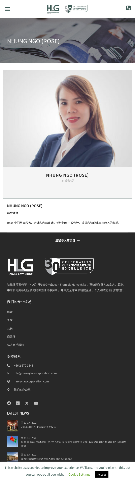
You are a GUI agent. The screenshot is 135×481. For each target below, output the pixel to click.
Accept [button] (102, 474)
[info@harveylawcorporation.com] (10, 373)
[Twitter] (27, 403)
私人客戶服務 (15, 345)
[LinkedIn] (18, 403)
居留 (10, 312)
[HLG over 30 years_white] (67, 266)
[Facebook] (9, 403)
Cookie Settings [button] (79, 474)
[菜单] (7, 9)
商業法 (11, 336)
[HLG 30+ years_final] (67, 9)
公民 (10, 328)
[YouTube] (36, 403)
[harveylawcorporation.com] (10, 381)
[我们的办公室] (10, 389)
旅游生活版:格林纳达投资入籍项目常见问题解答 (46, 458)
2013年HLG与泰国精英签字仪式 (38, 426)
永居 (10, 320)
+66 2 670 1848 (23, 365)
